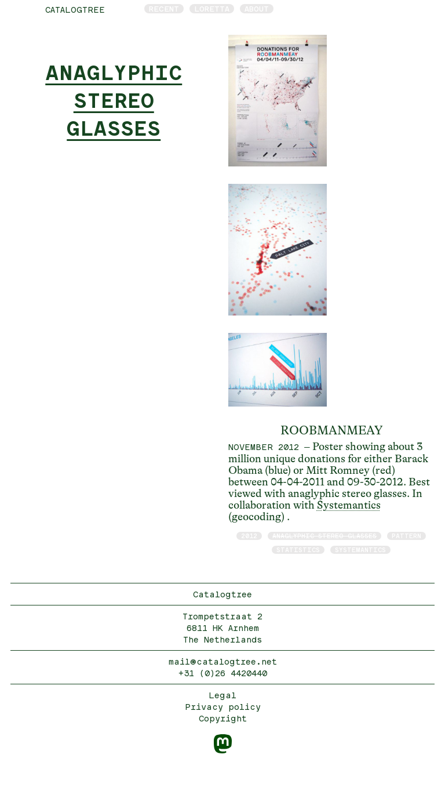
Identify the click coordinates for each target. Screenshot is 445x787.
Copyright (223, 718)
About (257, 8)
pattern (406, 535)
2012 (249, 535)
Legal (222, 695)
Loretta (211, 8)
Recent (164, 8)
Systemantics (349, 505)
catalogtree (75, 9)
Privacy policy (223, 707)
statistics (298, 549)
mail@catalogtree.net (223, 661)
